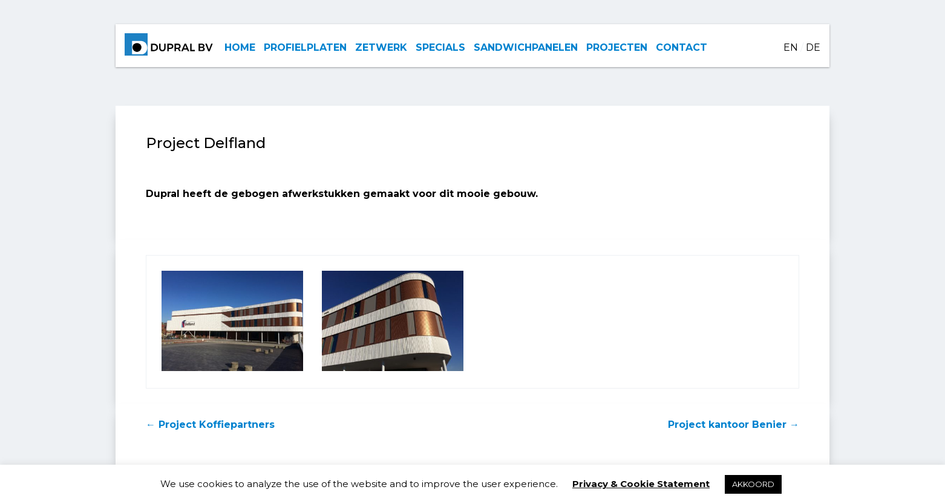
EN (790, 47)
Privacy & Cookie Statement (641, 483)
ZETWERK (381, 47)
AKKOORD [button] (753, 484)
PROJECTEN (616, 47)
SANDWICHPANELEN (526, 47)
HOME (239, 47)
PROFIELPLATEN (305, 47)
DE (813, 47)
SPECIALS (440, 47)
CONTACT (681, 47)
